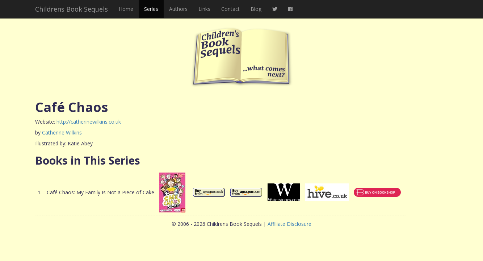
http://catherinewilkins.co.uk (88, 121)
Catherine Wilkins (62, 132)
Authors (178, 8)
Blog (256, 8)
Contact (230, 8)
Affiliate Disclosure (289, 223)
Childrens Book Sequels (71, 9)
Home (126, 8)
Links (204, 8)
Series (151, 8)
